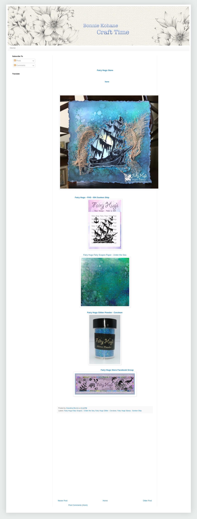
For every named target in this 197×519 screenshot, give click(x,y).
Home (13, 48)
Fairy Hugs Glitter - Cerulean (105, 411)
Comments (19, 65)
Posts (17, 61)
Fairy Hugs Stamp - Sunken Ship (129, 411)
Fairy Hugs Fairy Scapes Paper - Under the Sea (104, 255)
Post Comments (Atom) (78, 505)
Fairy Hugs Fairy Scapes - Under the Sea (79, 411)
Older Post (147, 501)
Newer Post (62, 501)
